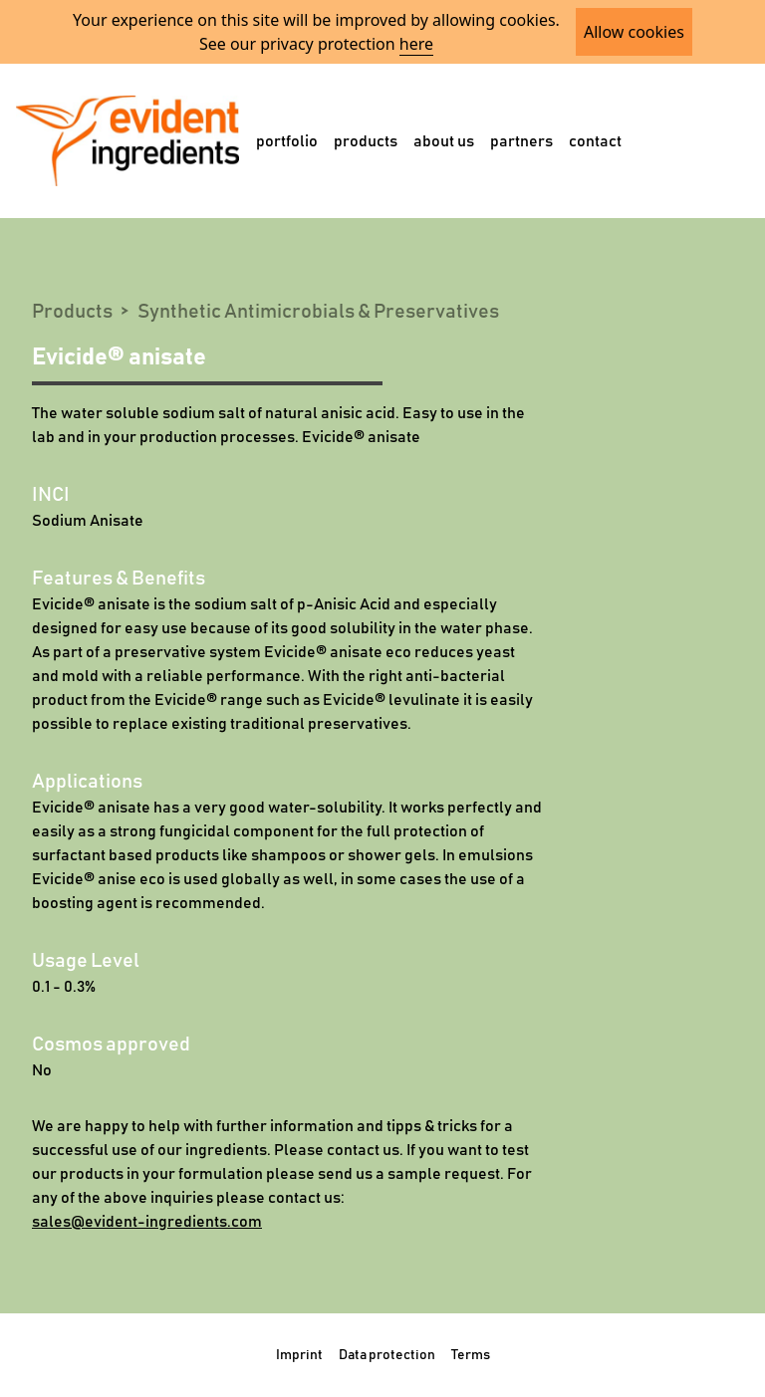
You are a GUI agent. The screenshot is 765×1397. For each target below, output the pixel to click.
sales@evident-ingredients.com (147, 1222)
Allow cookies (634, 32)
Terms (470, 1355)
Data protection (387, 1355)
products (365, 141)
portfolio (287, 141)
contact (595, 141)
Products (72, 312)
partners (521, 141)
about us (443, 141)
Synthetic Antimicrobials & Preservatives (318, 312)
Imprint (299, 1355)
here (416, 44)
